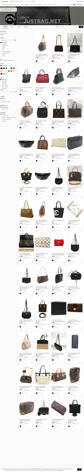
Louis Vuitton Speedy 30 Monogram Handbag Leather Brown (26, 121)
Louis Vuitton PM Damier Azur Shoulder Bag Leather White (26, 354)
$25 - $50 (3, 82)
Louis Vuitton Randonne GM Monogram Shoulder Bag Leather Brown (41, 221)
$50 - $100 (4, 83)
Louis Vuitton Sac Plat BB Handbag (41, 320)
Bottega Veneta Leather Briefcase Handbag (73, 420)
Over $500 (4, 88)
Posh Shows (54, 4)
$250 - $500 (4, 86)
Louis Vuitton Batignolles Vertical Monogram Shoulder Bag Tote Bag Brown (42, 55)
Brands (44, 4)
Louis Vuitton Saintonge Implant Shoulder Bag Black (74, 287)
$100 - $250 (4, 85)
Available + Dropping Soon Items (8, 117)
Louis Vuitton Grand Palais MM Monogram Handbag (74, 188)
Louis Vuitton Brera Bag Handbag (41, 154)
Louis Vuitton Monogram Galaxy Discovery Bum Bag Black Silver (74, 88)
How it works (69, 4)
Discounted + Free (5, 101)
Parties (49, 4)
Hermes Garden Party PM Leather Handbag (41, 88)
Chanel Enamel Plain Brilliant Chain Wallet (74, 254)
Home (22, 4)
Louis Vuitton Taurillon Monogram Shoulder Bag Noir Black (58, 320)
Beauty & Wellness (38, 4)
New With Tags (4, 108)
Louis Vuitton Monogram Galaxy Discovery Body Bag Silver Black (42, 188)
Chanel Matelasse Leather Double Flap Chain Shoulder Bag (58, 354)
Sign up (81, 1)
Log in (78, 1)
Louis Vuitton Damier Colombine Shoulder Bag (25, 221)
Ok (79, 469)
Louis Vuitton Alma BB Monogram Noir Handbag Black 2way (58, 88)
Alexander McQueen (6, 51)
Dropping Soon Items (6, 119)
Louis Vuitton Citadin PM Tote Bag (26, 88)
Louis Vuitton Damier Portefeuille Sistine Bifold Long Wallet (74, 320)
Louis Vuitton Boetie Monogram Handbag (26, 188)
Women (10, 4)
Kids (18, 4)
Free (2, 100)
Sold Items (4, 121)
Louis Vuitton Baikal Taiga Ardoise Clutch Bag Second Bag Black (74, 154)
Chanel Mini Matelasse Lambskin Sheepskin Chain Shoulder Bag (57, 188)
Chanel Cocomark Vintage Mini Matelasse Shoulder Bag (26, 320)
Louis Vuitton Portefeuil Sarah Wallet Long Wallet (42, 254)
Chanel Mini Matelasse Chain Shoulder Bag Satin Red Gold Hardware (58, 254)
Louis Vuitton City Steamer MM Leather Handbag (42, 354)
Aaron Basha (4, 44)
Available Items (5, 115)
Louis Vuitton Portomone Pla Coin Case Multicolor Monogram (74, 221)
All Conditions (4, 107)
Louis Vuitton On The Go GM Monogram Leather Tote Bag (58, 121)
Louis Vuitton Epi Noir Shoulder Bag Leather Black (58, 287)
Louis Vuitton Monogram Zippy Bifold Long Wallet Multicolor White (58, 154)
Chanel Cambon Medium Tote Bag (58, 221)
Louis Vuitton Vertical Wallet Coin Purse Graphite (74, 354)
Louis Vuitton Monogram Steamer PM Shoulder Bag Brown (25, 254)
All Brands (4, 42)
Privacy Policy (60, 470)
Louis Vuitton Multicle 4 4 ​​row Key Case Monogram (58, 420)
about (76, 26)
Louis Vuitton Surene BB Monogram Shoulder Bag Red (58, 55)
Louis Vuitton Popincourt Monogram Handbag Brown (57, 387)
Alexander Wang (5, 53)
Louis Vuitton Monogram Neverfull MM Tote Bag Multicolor (41, 387)
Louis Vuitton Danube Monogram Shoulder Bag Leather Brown (73, 387)
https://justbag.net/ (25, 22)
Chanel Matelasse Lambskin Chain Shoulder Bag (74, 55)
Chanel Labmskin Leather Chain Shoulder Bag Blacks (26, 287)
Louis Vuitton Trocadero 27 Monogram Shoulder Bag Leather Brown (25, 420)
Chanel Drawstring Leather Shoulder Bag (41, 121)
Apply (15, 91)
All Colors (3, 65)
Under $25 (4, 80)
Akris (2, 48)
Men (15, 4)
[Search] (24, 2)
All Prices (3, 79)
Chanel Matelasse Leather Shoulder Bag (41, 420)
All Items (3, 98)
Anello (3, 54)
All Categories (3, 33)
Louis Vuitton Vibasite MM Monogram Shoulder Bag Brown (42, 287)
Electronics (27, 4)
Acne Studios (4, 45)
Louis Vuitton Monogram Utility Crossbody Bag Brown (26, 387)
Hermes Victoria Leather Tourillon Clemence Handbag (74, 121)
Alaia (2, 50)
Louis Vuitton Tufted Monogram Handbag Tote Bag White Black (26, 55)
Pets (32, 4)
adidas (3, 47)
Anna (2, 56)
